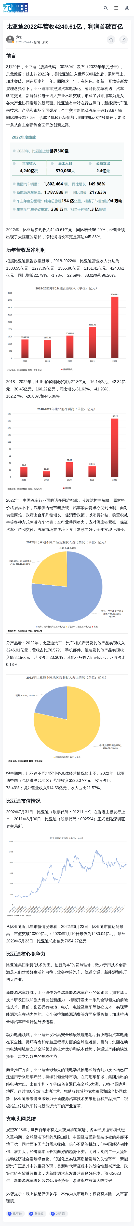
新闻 (37, 42)
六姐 (20, 37)
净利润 (60, 1213)
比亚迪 (17, 1213)
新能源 (39, 1213)
